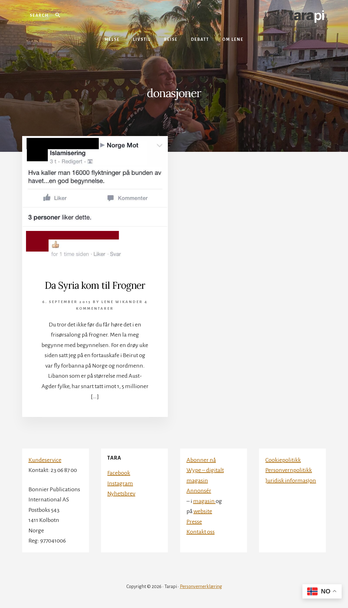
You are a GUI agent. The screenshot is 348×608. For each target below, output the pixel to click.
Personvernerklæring (201, 586)
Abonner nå (201, 460)
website (202, 511)
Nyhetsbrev (121, 493)
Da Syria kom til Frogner (95, 285)
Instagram (120, 483)
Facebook (118, 473)
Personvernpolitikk (288, 470)
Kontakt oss (201, 532)
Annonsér (199, 490)
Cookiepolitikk (283, 460)
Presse (194, 521)
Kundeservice (44, 460)
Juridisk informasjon (290, 480)
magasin (204, 501)
